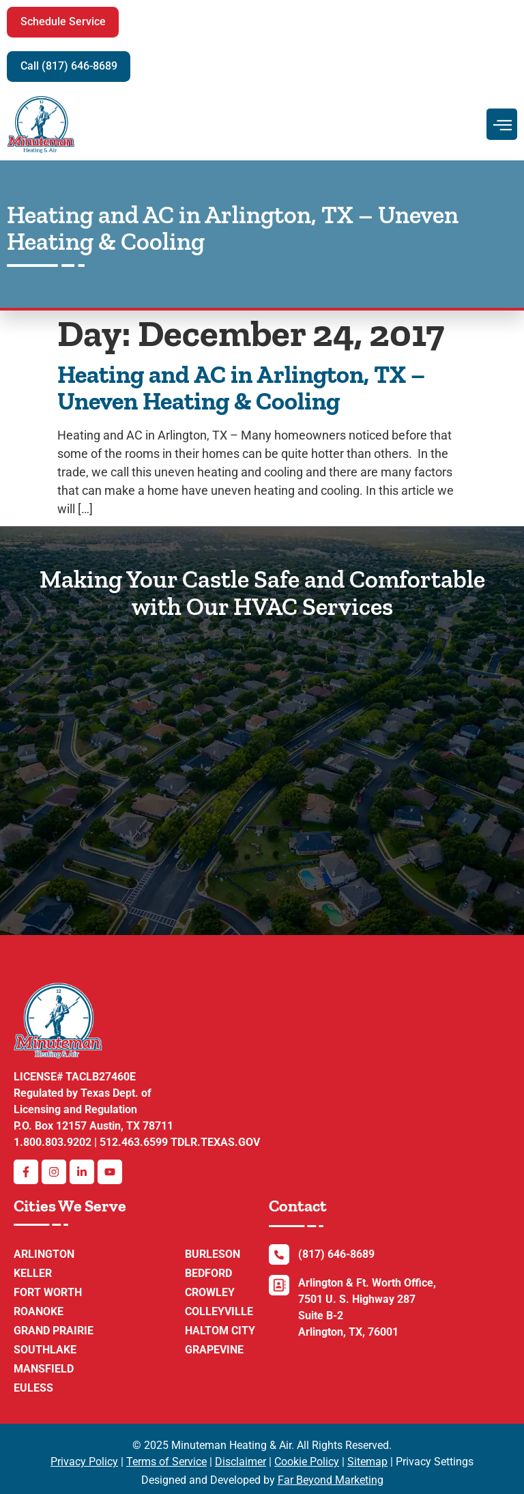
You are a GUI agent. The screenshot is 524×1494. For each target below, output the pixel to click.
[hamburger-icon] (501, 124)
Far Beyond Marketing (330, 1480)
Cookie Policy (306, 1461)
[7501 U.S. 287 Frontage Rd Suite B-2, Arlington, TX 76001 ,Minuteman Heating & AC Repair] (262, 763)
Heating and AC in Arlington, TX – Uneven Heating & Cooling (241, 388)
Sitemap (367, 1461)
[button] (66, 22)
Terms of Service (166, 1461)
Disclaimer (240, 1461)
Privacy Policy (84, 1461)
